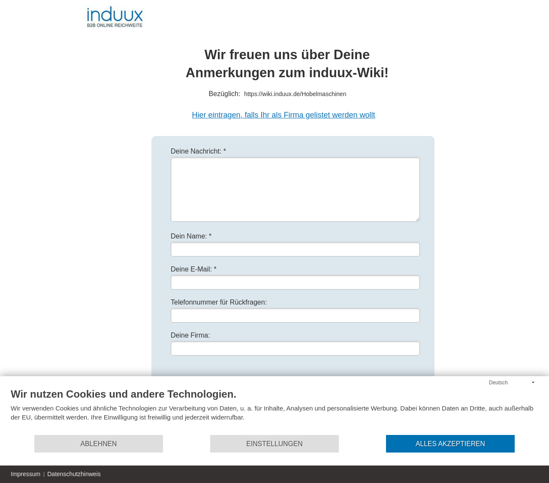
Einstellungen (274, 443)
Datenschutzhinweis (74, 474)
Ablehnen (99, 443)
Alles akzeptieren (450, 443)
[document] (274, 411)
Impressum (25, 474)
